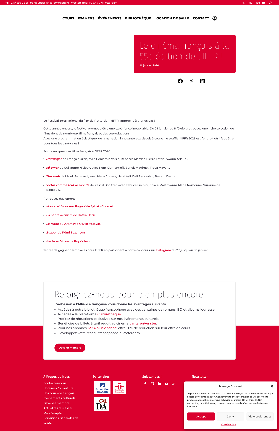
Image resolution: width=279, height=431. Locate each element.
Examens (86, 18)
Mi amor (52, 167)
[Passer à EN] (258, 3)
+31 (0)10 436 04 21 (16, 2)
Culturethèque (109, 314)
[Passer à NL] (250, 3)
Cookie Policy (228, 424)
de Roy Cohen (68, 241)
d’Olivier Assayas (73, 223)
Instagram (163, 250)
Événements (110, 18)
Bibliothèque (138, 18)
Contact (201, 18)
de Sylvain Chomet (79, 206)
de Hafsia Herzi (70, 215)
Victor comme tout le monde (67, 185)
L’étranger (54, 159)
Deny (230, 416)
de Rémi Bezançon (65, 232)
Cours (68, 18)
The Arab (53, 176)
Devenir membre (70, 347)
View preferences (260, 416)
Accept (201, 416)
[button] (272, 386)
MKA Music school (102, 328)
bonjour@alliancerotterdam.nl (49, 2)
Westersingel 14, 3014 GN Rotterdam (94, 2)
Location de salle (171, 18)
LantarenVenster (142, 323)
